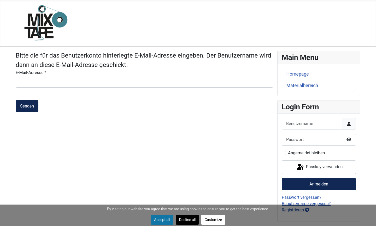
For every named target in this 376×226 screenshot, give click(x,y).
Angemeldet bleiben (306, 152)
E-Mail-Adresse (31, 72)
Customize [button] (213, 220)
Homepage (297, 74)
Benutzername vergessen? (306, 203)
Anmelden (318, 184)
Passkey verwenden (319, 167)
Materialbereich (302, 85)
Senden (27, 106)
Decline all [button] (187, 220)
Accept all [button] (162, 220)
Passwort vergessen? (301, 197)
